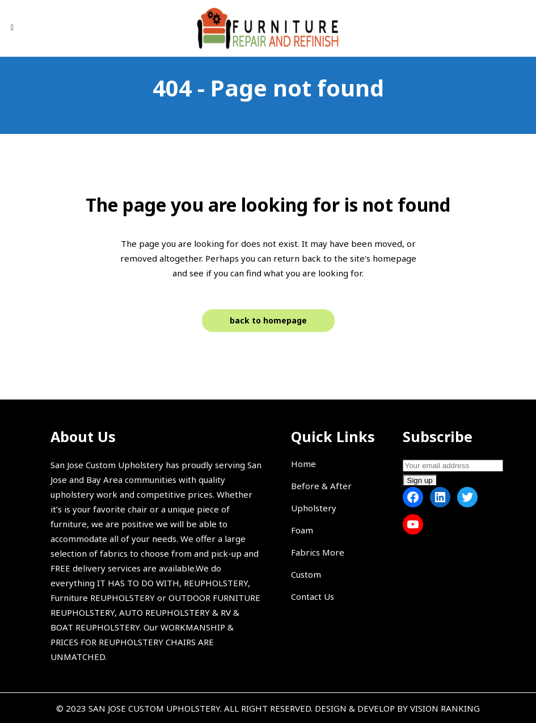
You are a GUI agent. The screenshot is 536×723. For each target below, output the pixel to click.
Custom (306, 574)
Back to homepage (268, 320)
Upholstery (313, 508)
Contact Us (312, 596)
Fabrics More (317, 552)
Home (303, 463)
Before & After (321, 485)
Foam (302, 530)
